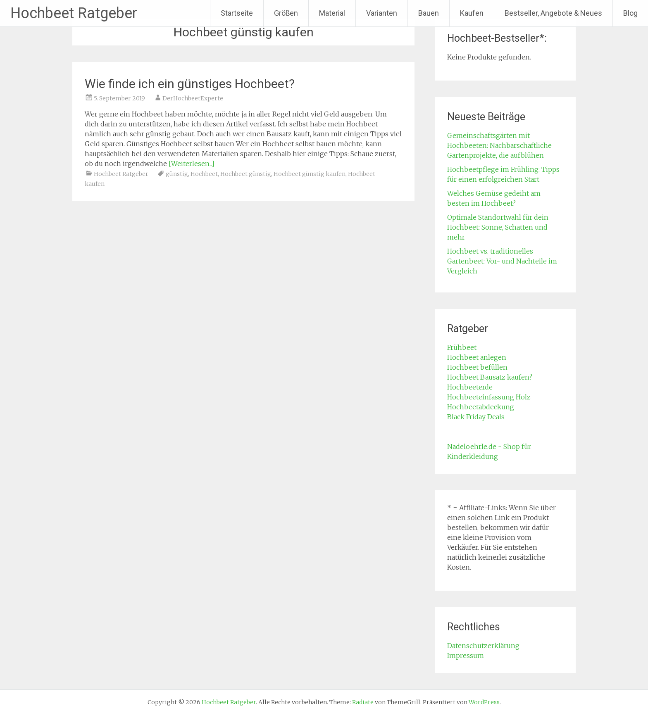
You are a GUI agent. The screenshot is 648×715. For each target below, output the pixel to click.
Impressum (465, 655)
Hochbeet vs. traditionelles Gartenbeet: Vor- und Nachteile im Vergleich (502, 261)
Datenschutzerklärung (483, 645)
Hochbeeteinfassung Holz (489, 397)
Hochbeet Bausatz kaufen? (489, 377)
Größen (286, 13)
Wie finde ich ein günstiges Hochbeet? (190, 83)
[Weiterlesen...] (191, 163)
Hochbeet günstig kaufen (309, 174)
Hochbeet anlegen (476, 357)
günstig (177, 174)
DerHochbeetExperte (192, 98)
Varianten (381, 13)
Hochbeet (204, 174)
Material (332, 13)
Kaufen (472, 13)
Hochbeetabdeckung (480, 407)
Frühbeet (461, 347)
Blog (630, 13)
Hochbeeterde (470, 387)
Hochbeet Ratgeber (73, 13)
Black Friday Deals (476, 417)
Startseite (237, 13)
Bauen (428, 13)
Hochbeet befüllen (477, 367)
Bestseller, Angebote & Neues (553, 13)
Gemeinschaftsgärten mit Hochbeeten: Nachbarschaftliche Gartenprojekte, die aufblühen (499, 145)
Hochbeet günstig (245, 174)
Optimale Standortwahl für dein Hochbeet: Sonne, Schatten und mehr (497, 227)
